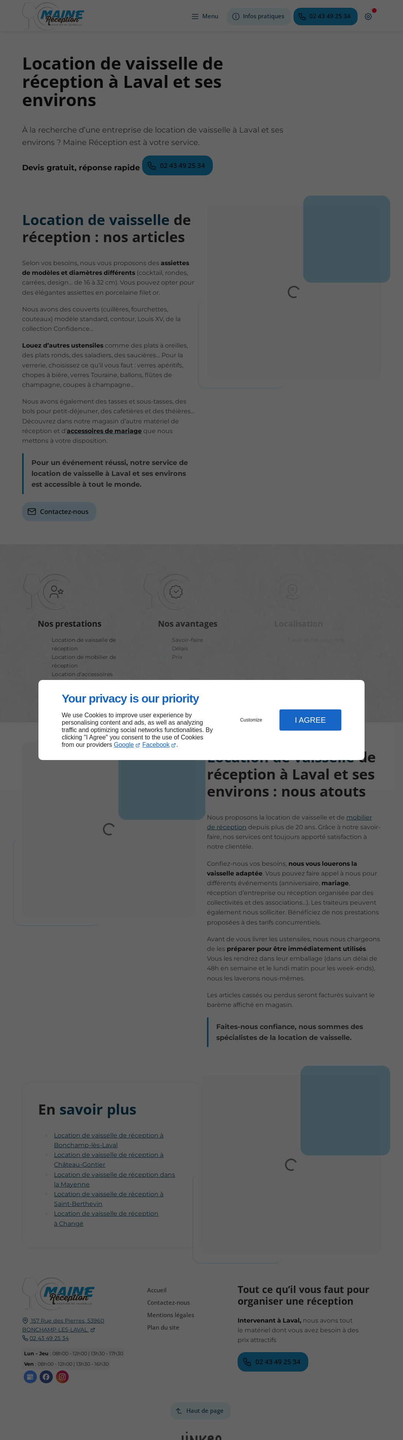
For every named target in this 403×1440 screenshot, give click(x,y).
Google (124, 744)
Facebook (156, 744)
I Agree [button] (310, 720)
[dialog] (201, 720)
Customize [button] (251, 720)
